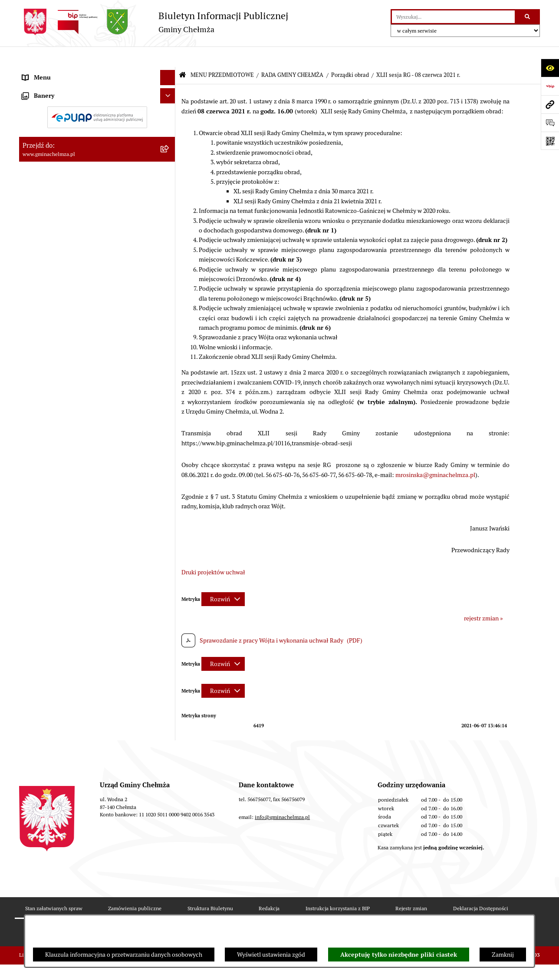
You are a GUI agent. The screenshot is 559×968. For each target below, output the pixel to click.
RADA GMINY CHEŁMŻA (292, 54)
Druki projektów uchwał (213, 551)
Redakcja (269, 911)
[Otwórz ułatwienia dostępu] (550, 68)
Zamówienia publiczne (134, 911)
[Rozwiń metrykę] (223, 579)
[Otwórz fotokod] (550, 141)
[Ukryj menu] (167, 57)
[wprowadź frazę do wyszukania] (453, 16)
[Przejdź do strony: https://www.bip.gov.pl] (550, 86)
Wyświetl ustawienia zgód (271, 954)
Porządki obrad (350, 54)
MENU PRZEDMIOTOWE (222, 54)
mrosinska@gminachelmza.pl (435, 454)
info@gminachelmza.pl (282, 819)
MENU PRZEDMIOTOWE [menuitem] (55, 72)
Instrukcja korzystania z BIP (338, 911)
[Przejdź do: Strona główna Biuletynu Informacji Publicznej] (182, 55)
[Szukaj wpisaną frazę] (528, 16)
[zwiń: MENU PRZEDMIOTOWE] (169, 72)
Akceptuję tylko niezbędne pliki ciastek (398, 954)
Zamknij (503, 954)
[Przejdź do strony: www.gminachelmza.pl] (550, 104)
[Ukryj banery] (167, 676)
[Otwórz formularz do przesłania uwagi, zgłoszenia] (550, 122)
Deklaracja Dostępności (480, 911)
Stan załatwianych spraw (53, 911)
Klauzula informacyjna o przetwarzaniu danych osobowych (123, 954)
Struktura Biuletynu (210, 911)
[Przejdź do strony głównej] (153, 22)
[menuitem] (97, 93)
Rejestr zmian (411, 911)
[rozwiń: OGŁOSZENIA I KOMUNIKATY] (169, 93)
